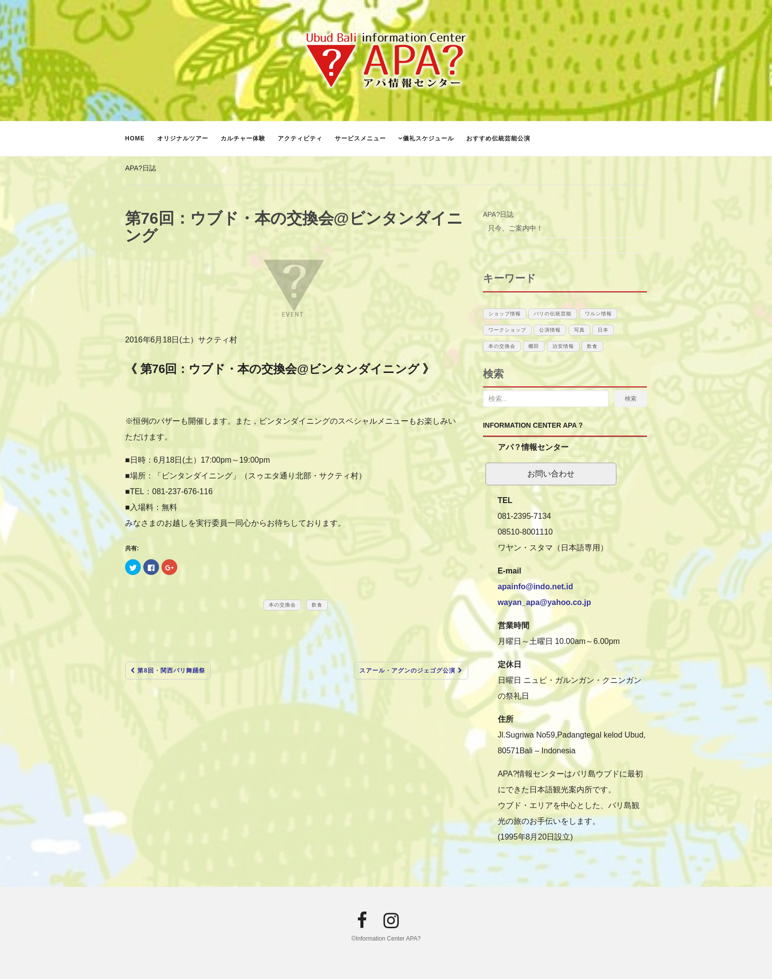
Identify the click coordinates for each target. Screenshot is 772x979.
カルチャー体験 (243, 138)
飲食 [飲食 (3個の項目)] (592, 346)
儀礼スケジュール (428, 138)
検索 (631, 398)
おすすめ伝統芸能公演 (498, 138)
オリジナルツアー (182, 138)
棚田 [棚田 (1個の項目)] (533, 346)
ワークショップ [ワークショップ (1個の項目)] (507, 330)
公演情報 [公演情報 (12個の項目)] (550, 330)
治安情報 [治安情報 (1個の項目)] (563, 346)
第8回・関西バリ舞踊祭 (167, 670)
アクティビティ (300, 138)
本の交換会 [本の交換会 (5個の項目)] (501, 346)
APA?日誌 (140, 168)
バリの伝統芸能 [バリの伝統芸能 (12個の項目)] (553, 313)
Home (135, 138)
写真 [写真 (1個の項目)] (579, 330)
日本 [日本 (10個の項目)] (603, 330)
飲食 (317, 605)
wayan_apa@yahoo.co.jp (544, 602)
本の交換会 (282, 605)
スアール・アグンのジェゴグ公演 (410, 670)
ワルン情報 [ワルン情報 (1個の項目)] (598, 313)
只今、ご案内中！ (515, 228)
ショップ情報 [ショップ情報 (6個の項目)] (504, 313)
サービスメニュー (360, 138)
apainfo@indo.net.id (535, 586)
